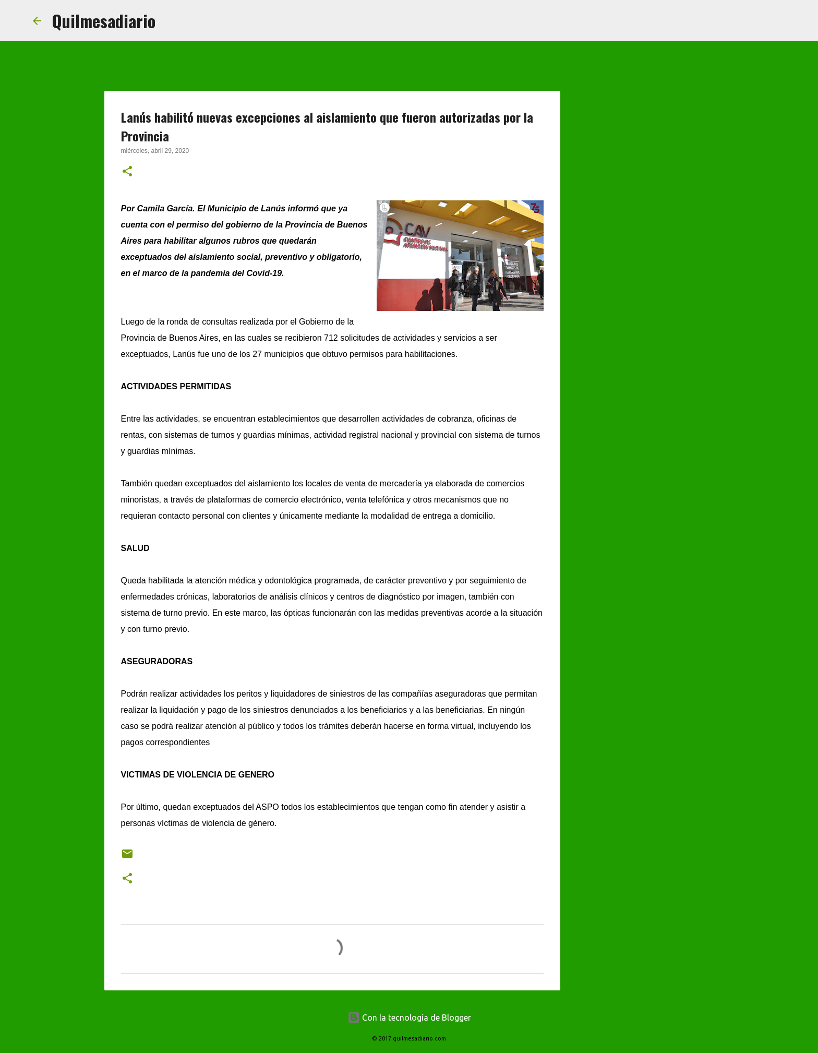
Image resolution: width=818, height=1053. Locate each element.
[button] (127, 172)
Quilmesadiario (103, 20)
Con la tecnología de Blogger (409, 1017)
